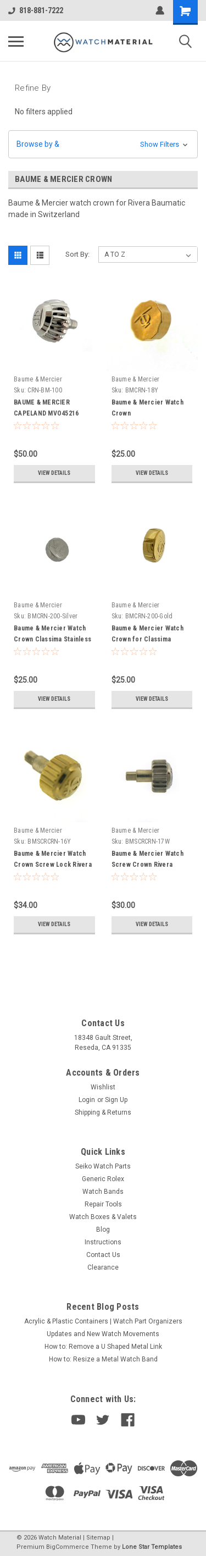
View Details (54, 473)
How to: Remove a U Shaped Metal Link (103, 1346)
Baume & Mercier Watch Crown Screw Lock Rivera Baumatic (53, 864)
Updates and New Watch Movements (103, 1334)
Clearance (103, 1267)
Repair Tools (103, 1204)
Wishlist (103, 1087)
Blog (103, 1229)
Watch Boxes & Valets (103, 1217)
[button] (103, 144)
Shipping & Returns (103, 1112)
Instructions (103, 1242)
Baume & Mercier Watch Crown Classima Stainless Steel (52, 639)
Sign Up (116, 1100)
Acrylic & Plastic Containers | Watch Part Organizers (103, 1321)
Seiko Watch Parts (103, 1166)
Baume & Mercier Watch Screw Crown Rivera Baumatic (147, 864)
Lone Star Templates (152, 1547)
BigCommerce (67, 1547)
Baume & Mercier (38, 379)
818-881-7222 (35, 10)
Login (87, 1100)
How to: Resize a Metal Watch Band (103, 1359)
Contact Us (103, 1255)
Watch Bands (103, 1191)
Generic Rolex (103, 1179)
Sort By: (77, 254)
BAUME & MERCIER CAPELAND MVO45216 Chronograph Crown (46, 413)
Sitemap (98, 1537)
